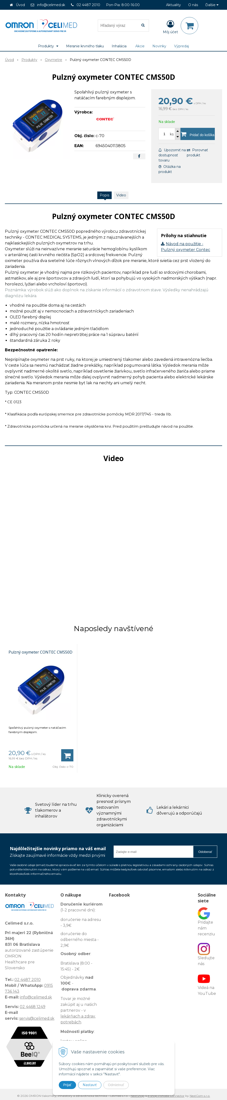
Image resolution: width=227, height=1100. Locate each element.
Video (121, 195)
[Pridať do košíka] (197, 134)
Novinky (159, 46)
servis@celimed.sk (36, 1018)
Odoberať (205, 852)
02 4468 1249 (32, 1006)
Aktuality (173, 5)
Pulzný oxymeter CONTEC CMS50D (40, 652)
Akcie (140, 46)
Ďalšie (211, 5)
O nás (193, 5)
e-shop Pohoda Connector (166, 1096)
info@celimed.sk (51, 5)
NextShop (137, 1096)
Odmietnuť (116, 1085)
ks (172, 134)
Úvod (20, 5)
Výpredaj (181, 46)
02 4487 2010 (88, 5)
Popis (104, 195)
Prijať (67, 1085)
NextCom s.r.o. (200, 1096)
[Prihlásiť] (170, 27)
